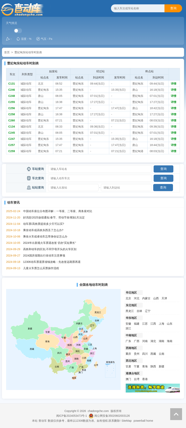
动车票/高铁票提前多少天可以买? (43, 223)
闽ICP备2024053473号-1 (71, 415)
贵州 (136, 353)
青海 (145, 366)
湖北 (153, 341)
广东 (128, 341)
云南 (161, 353)
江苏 (145, 323)
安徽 (128, 323)
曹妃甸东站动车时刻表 (28, 52)
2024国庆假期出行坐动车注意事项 (44, 255)
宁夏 (136, 366)
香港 (145, 379)
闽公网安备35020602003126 (112, 415)
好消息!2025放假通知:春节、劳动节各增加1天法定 (54, 217)
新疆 (161, 366)
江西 (153, 323)
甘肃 (128, 366)
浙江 (128, 328)
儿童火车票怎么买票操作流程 (41, 268)
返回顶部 (176, 414)
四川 (145, 353)
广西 (136, 341)
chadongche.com (98, 411)
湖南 (161, 341)
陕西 (153, 366)
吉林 (139, 311)
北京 (128, 298)
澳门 (128, 379)
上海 (161, 323)
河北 (136, 298)
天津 (164, 298)
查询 (173, 8)
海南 (169, 341)
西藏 (153, 353)
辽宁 (147, 311)
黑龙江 (130, 311)
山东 (169, 323)
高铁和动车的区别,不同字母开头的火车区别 (49, 249)
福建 (136, 323)
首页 (7, 52)
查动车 (43, 420)
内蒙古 (146, 298)
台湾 (136, 379)
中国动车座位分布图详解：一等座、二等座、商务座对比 (57, 211)
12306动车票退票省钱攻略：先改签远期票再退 (52, 261)
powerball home (143, 420)
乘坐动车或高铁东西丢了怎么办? (43, 230)
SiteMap (126, 420)
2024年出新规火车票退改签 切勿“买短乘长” (49, 242)
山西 (156, 298)
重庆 (128, 353)
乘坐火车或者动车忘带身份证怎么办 (45, 236)
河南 (145, 341)
